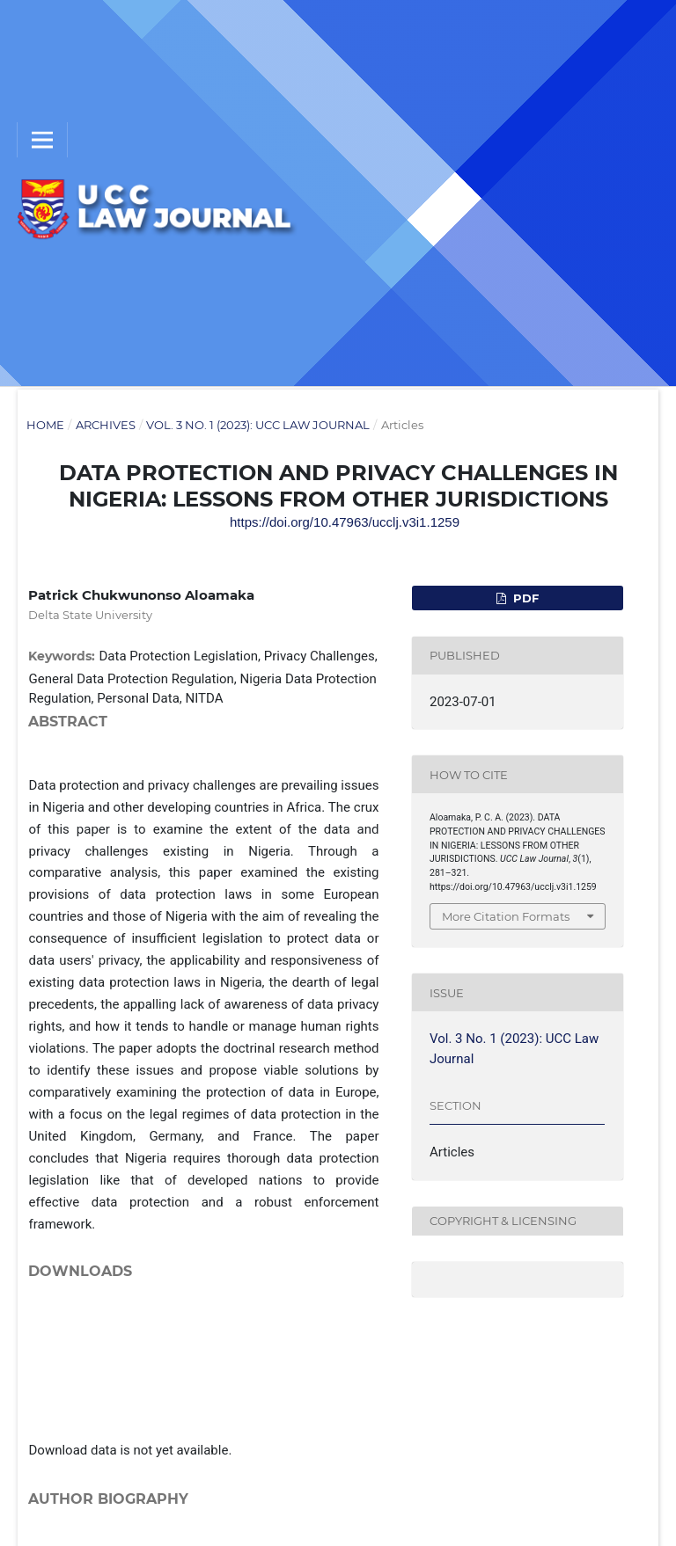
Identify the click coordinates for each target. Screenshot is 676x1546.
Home (45, 425)
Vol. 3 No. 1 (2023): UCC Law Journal (258, 425)
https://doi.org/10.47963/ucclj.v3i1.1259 (344, 521)
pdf (524, 598)
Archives (106, 425)
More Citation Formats (505, 916)
